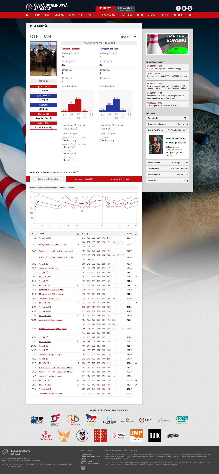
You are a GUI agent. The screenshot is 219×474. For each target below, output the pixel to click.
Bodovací (43, 104)
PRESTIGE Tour (45, 276)
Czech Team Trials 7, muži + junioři (52, 328)
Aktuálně (179, 15)
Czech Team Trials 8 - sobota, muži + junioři (56, 257)
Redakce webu (86, 461)
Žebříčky (59, 15)
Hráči (47, 15)
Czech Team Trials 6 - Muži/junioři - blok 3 (55, 372)
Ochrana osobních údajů (90, 463)
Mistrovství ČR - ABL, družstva (51, 294)
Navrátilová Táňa (175, 138)
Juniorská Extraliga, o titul (49, 268)
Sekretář (84, 459)
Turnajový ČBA (43, 95)
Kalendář (127, 15)
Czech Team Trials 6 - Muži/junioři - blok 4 (55, 367)
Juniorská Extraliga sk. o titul (50, 393)
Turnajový (125, 8)
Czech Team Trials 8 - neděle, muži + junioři (56, 251)
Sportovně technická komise (91, 457)
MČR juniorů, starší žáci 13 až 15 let (53, 244)
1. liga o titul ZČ (69, 128)
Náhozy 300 (43, 114)
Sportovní (105, 8)
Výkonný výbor (86, 454)
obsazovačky (108, 15)
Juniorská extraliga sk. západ (50, 320)
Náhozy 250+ (43, 123)
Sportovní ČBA (43, 86)
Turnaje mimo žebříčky (120, 179)
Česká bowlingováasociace (20, 452)
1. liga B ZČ (105, 128)
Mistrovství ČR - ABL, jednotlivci (51, 289)
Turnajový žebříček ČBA (84, 179)
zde (179, 68)
